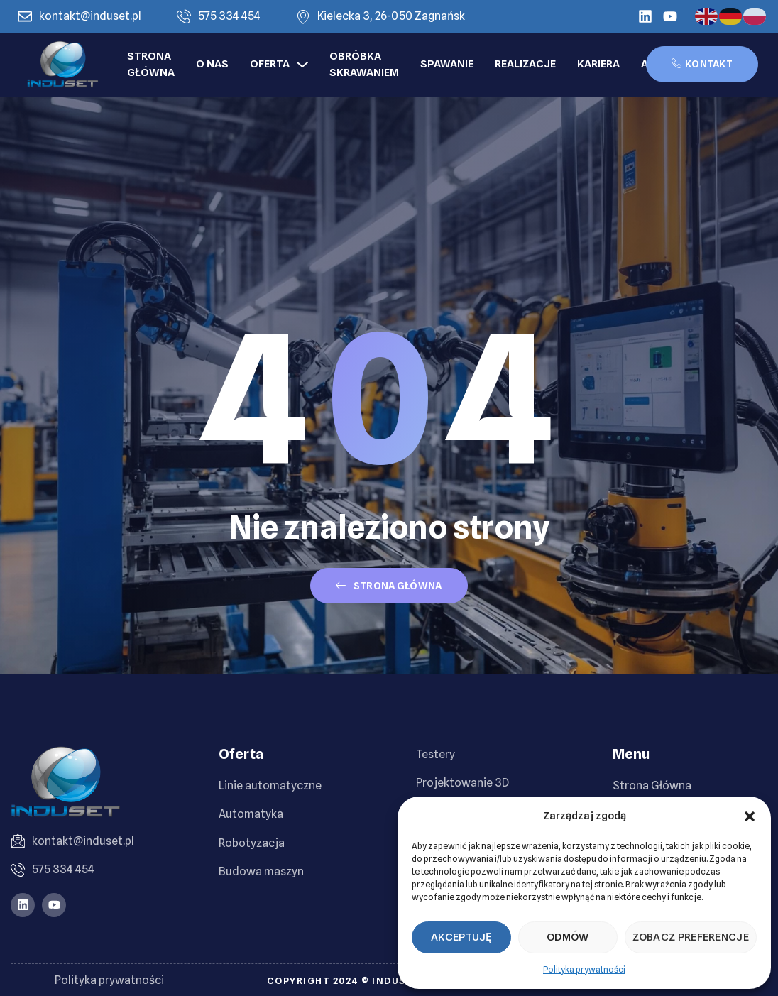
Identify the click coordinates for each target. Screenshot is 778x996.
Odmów (568, 937)
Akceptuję (461, 937)
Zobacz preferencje (690, 937)
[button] (750, 816)
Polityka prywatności (584, 969)
